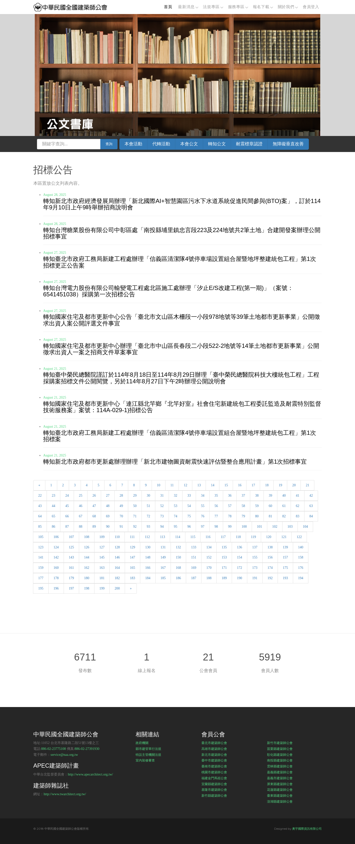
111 (132, 537)
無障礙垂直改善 (288, 143)
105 (40, 537)
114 (177, 537)
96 (189, 526)
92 (135, 526)
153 (224, 557)
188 (209, 578)
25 (80, 495)
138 (270, 547)
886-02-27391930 (87, 749)
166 (147, 568)
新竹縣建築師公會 (214, 795)
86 (53, 526)
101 (259, 526)
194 (300, 578)
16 (239, 485)
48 (107, 506)
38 (257, 495)
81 (270, 516)
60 (270, 506)
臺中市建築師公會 (214, 760)
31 (162, 495)
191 (254, 578)
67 (80, 516)
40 (284, 495)
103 (290, 526)
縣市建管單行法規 (148, 749)
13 (199, 485)
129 (132, 547)
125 (71, 547)
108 (86, 537)
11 (172, 485)
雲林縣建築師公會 (280, 766)
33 (189, 495)
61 (284, 506)
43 (40, 506)
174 (270, 568)
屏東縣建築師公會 (280, 784)
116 (207, 537)
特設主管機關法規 (148, 755)
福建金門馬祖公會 (214, 778)
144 (86, 557)
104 (305, 526)
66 (67, 516)
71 (135, 516)
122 (299, 537)
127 (102, 547)
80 (257, 516)
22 (40, 495)
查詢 (109, 144)
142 (56, 557)
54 (189, 506)
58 (243, 506)
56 (216, 506)
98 (216, 526)
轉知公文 (217, 143)
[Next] (131, 588)
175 (285, 568)
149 (163, 557)
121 (283, 537)
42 (311, 495)
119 (253, 537)
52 (162, 506)
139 (285, 547)
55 (202, 506)
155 (254, 557)
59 (257, 506)
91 (121, 526)
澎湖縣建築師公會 (280, 801)
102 (274, 526)
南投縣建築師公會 (280, 760)
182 (117, 578)
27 (107, 495)
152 (209, 557)
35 (216, 495)
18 (266, 485)
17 (253, 485)
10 (158, 485)
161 (71, 568)
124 (56, 547)
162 (86, 568)
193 (285, 578)
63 (311, 506)
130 (147, 547)
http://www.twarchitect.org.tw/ (65, 794)
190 (239, 578)
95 (175, 526)
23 (53, 495)
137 (254, 547)
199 (102, 588)
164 (117, 568)
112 (147, 537)
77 (216, 516)
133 (193, 547)
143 (71, 557)
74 (175, 516)
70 (121, 516)
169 (193, 568)
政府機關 (142, 743)
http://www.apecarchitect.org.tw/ (90, 774)
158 (300, 557)
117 (223, 537)
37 (243, 495)
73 (162, 516)
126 (86, 547)
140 (300, 547)
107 (71, 537)
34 (202, 495)
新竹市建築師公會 (280, 743)
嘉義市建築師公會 (280, 778)
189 (224, 578)
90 (107, 526)
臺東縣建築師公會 (280, 795)
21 (307, 485)
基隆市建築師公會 (214, 790)
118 (238, 537)
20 (294, 485)
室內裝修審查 (145, 760)
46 (80, 506)
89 (94, 526)
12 (185, 485)
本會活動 (133, 143)
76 (202, 516)
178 (56, 578)
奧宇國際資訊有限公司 (307, 828)
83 (297, 516)
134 (209, 547)
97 (202, 526)
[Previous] (39, 485)
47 (94, 506)
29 (135, 495)
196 (56, 588)
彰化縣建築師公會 (280, 755)
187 (193, 578)
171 (224, 568)
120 (268, 537)
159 (40, 568)
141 (40, 557)
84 (311, 516)
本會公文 (189, 143)
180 (86, 578)
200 (117, 588)
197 (71, 588)
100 (244, 526)
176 (300, 568)
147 (132, 557)
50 (135, 506)
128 (117, 547)
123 (40, 547)
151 (193, 557)
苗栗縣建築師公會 (280, 749)
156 (270, 557)
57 (229, 506)
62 (297, 506)
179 (71, 578)
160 (56, 568)
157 (285, 557)
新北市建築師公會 (214, 755)
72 (148, 516)
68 (94, 516)
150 (178, 557)
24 (67, 495)
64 (40, 516)
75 (189, 516)
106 (56, 537)
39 (270, 495)
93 (148, 526)
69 (107, 516)
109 (102, 537)
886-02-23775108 (53, 749)
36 (229, 495)
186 (178, 578)
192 (270, 578)
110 (117, 537)
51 (148, 506)
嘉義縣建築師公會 (280, 772)
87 (67, 526)
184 (147, 578)
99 (229, 526)
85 (40, 526)
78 (229, 516)
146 (117, 557)
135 (224, 547)
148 (147, 557)
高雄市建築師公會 (214, 749)
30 (148, 495)
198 (86, 588)
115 (192, 537)
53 (175, 506)
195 (40, 588)
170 (209, 568)
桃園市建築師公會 (214, 772)
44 (53, 506)
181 (102, 578)
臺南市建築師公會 (214, 766)
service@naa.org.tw (64, 755)
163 (102, 568)
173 (254, 568)
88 (80, 526)
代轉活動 (161, 143)
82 (284, 516)
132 (178, 547)
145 (102, 557)
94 (162, 526)
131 (163, 547)
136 (239, 547)
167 (163, 568)
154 (239, 557)
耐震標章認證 (249, 143)
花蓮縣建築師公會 (280, 790)
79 (243, 516)
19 (280, 485)
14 (212, 485)
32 (175, 495)
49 (121, 506)
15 (226, 485)
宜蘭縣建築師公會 (214, 784)
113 (162, 537)
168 (178, 568)
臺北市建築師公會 (214, 743)
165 (132, 568)
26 (94, 495)
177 (40, 578)
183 (132, 578)
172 (239, 568)
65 (53, 516)
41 (297, 495)
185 (163, 578)
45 (67, 506)
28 (121, 495)
